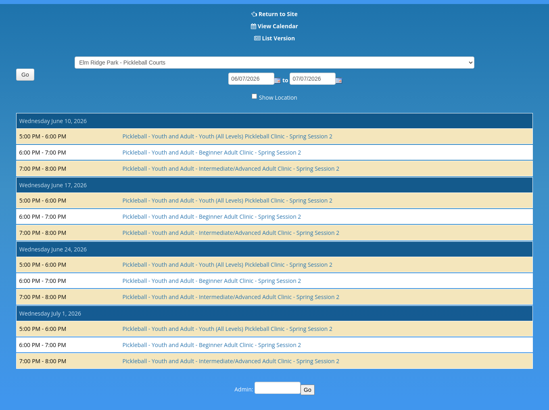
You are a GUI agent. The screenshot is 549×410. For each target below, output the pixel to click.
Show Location (278, 97)
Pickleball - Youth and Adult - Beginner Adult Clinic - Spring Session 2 (211, 152)
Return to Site (278, 14)
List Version (278, 38)
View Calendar (278, 26)
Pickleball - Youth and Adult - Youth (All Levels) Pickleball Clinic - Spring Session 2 (227, 136)
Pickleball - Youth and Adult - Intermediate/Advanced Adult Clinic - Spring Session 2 (230, 168)
